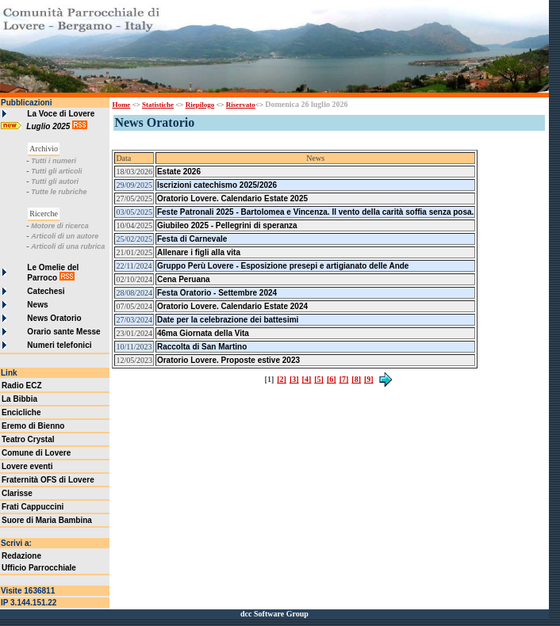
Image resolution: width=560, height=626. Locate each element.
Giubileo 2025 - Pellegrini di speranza (227, 225)
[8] (356, 379)
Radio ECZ (22, 385)
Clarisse (17, 493)
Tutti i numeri (53, 161)
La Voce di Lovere (60, 113)
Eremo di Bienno (33, 426)
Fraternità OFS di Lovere (48, 479)
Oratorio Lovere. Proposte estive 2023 (228, 360)
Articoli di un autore (64, 236)
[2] (281, 379)
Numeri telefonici (59, 345)
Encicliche (21, 412)
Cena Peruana (183, 279)
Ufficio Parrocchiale (39, 567)
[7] (344, 379)
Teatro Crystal (28, 439)
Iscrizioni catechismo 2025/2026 (217, 185)
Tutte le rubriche (58, 192)
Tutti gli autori (55, 181)
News (37, 304)
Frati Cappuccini (32, 506)
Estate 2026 (179, 171)
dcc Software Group (274, 613)
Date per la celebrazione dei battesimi (227, 319)
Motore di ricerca (60, 226)
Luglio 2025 (49, 126)
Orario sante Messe (63, 331)
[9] (369, 379)
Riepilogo (200, 105)
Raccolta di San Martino (202, 346)
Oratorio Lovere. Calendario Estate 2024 (232, 306)
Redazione (21, 556)
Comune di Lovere (36, 453)
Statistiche (158, 105)
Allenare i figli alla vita (198, 252)
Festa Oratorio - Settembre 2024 (217, 292)
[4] (307, 379)
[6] (331, 379)
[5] (319, 379)
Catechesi (45, 291)
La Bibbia (19, 399)
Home (121, 105)
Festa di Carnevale (192, 239)
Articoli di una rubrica (68, 246)
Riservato (240, 105)
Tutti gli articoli (56, 171)
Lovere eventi (27, 466)
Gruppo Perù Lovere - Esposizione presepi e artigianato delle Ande (282, 265)
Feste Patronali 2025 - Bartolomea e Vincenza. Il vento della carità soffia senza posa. (315, 212)
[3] (294, 379)
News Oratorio (54, 318)
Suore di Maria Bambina (47, 520)
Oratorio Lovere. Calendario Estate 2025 (232, 198)
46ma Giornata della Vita (203, 333)
